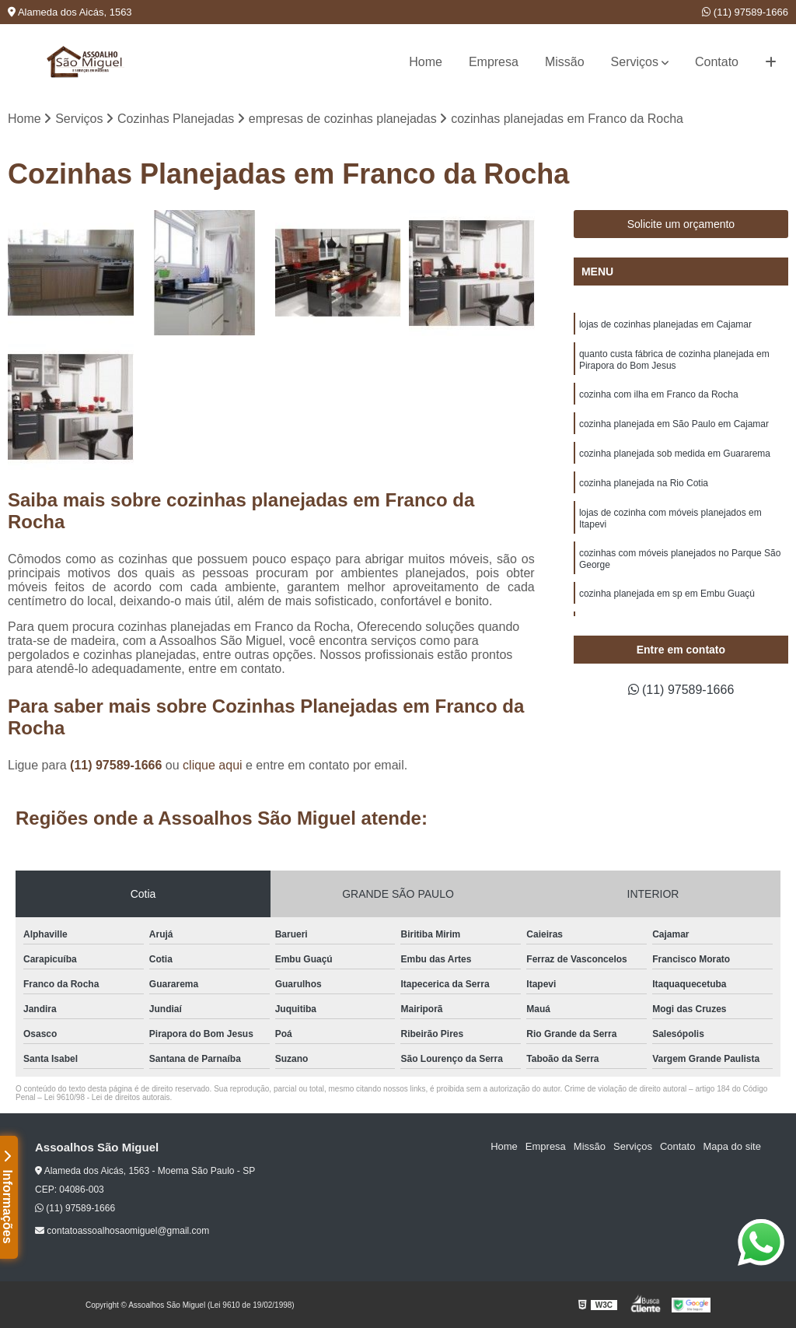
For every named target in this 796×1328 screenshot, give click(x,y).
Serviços (634, 61)
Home (425, 61)
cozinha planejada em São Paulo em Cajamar (674, 424)
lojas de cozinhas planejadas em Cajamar (665, 324)
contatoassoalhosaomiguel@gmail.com (122, 1230)
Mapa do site (731, 1146)
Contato (716, 61)
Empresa (493, 61)
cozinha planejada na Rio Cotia (643, 483)
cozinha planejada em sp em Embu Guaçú (667, 593)
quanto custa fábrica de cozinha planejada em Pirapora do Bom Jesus (674, 360)
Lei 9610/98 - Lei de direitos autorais (107, 1097)
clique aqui (213, 765)
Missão (565, 61)
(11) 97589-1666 (745, 12)
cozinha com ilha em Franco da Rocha (658, 394)
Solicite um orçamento (681, 224)
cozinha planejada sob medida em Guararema (674, 453)
